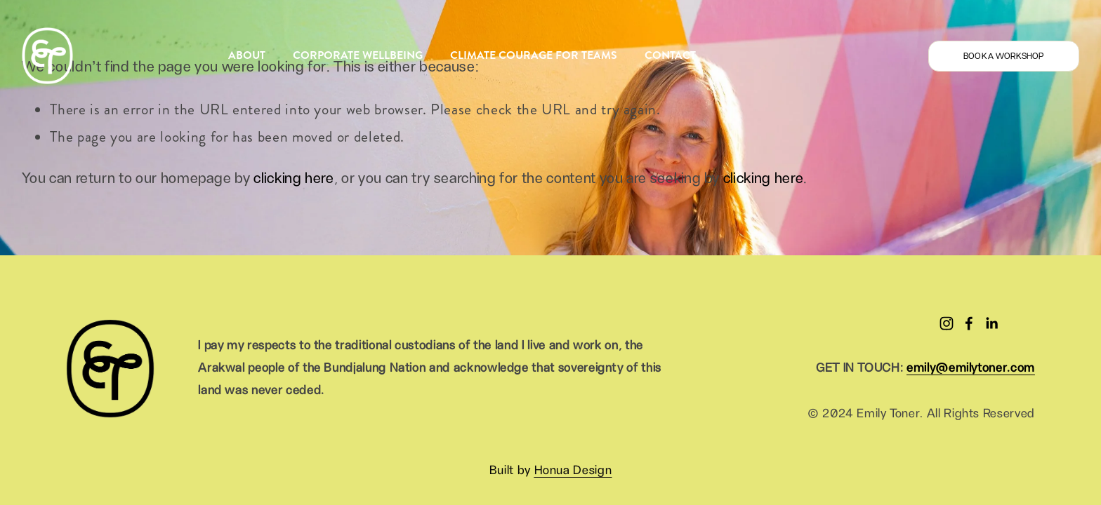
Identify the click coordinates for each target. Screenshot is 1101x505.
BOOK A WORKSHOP (1003, 56)
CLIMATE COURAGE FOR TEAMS (533, 55)
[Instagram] (947, 323)
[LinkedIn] (991, 323)
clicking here (293, 178)
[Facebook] (969, 323)
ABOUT (246, 55)
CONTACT (670, 55)
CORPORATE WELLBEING (358, 55)
